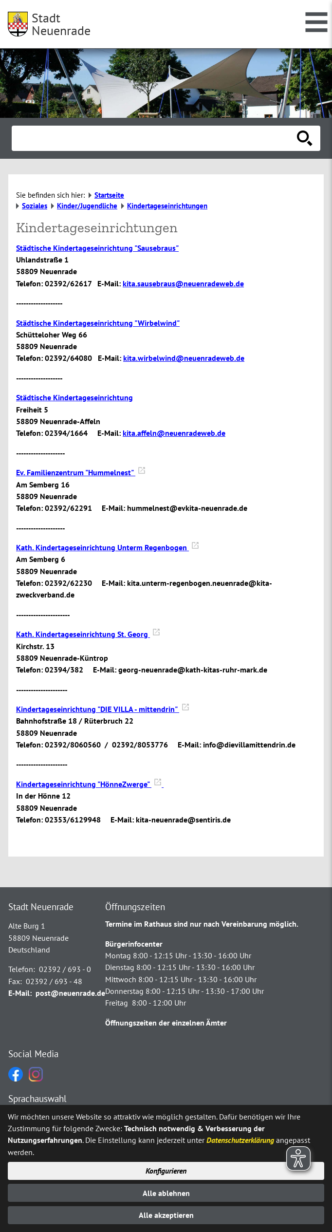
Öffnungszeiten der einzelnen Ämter (166, 1022)
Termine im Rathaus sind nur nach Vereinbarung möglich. (201, 924)
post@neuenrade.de (70, 993)
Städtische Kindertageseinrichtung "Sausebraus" (97, 248)
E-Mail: (20, 993)
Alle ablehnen (166, 1193)
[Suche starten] (305, 138)
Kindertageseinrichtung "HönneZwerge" (90, 784)
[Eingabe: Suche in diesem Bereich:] (155, 138)
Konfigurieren (166, 1171)
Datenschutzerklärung (240, 1140)
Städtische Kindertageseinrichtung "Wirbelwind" (98, 323)
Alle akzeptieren (166, 1215)
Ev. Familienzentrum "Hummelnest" (81, 472)
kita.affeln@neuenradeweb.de (174, 433)
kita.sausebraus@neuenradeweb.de (183, 283)
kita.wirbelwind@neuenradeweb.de (183, 358)
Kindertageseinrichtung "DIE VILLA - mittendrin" (102, 709)
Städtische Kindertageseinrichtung (74, 397)
